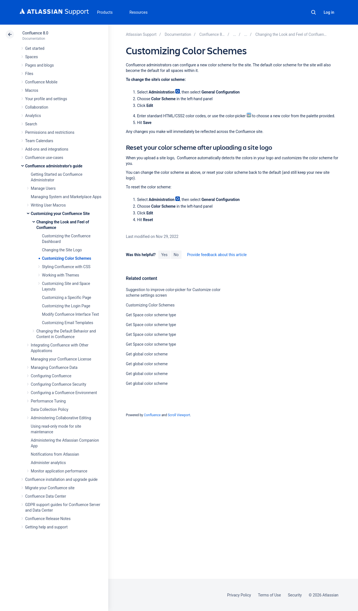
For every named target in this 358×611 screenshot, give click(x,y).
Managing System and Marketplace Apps (66, 197)
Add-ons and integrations (46, 149)
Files (29, 73)
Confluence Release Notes (47, 518)
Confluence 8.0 (35, 33)
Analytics (33, 115)
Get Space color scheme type (151, 315)
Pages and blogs (39, 65)
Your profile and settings (46, 99)
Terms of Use (269, 595)
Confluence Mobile (41, 82)
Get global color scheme (147, 354)
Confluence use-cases (44, 157)
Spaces (31, 57)
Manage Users (43, 188)
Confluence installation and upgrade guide (61, 479)
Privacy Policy (239, 595)
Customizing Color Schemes (66, 258)
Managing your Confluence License (61, 359)
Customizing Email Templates (67, 322)
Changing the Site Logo (62, 250)
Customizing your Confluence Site (60, 213)
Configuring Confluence (51, 376)
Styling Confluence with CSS (66, 266)
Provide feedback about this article (217, 254)
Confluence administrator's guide (53, 166)
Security (295, 595)
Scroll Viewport (179, 415)
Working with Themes (60, 275)
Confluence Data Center (45, 496)
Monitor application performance (59, 471)
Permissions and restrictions (49, 132)
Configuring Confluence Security (58, 384)
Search (313, 12)
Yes (164, 254)
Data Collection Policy (49, 409)
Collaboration (36, 107)
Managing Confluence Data (54, 367)
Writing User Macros (48, 205)
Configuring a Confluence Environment (64, 392)
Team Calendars (39, 141)
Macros (31, 90)
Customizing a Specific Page (66, 297)
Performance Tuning (48, 401)
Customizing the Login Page (66, 306)
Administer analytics (48, 462)
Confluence (152, 415)
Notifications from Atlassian (55, 454)
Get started (34, 48)
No (176, 254)
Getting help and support (46, 527)
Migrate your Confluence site (49, 488)
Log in (329, 12)
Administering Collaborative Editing (61, 418)
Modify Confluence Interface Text (70, 314)
